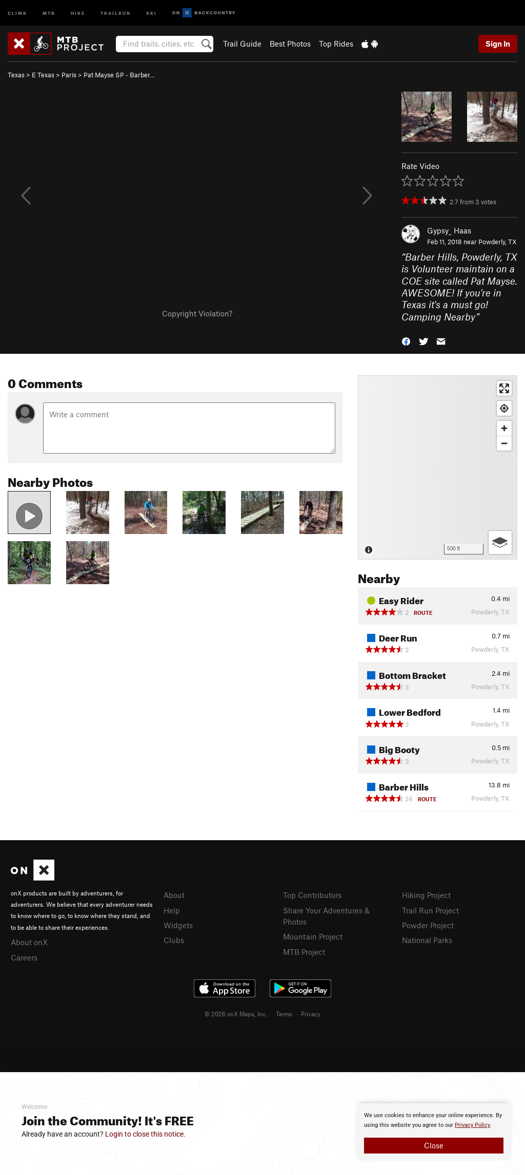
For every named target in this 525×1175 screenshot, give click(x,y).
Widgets (178, 925)
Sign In (498, 43)
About (174, 895)
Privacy (310, 1013)
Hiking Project (426, 895)
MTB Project (304, 951)
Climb (17, 12)
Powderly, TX (497, 242)
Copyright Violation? (197, 313)
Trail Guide (242, 43)
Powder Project (428, 925)
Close (433, 1145)
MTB (49, 12)
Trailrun (115, 12)
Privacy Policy (472, 1125)
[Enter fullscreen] (504, 388)
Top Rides (336, 43)
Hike (78, 12)
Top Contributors (312, 895)
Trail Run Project (430, 910)
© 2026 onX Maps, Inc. (236, 1013)
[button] (406, 341)
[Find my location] (504, 408)
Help (172, 910)
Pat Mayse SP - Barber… (119, 75)
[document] (433, 1131)
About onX (29, 942)
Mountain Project (312, 936)
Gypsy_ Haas (449, 230)
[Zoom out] (504, 443)
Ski (151, 12)
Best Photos (290, 43)
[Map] (437, 467)
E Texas (43, 75)
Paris (69, 75)
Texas (16, 75)
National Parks (427, 940)
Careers (24, 957)
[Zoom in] (504, 428)
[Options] (500, 542)
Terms (284, 1013)
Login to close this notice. (145, 1134)
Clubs (174, 940)
